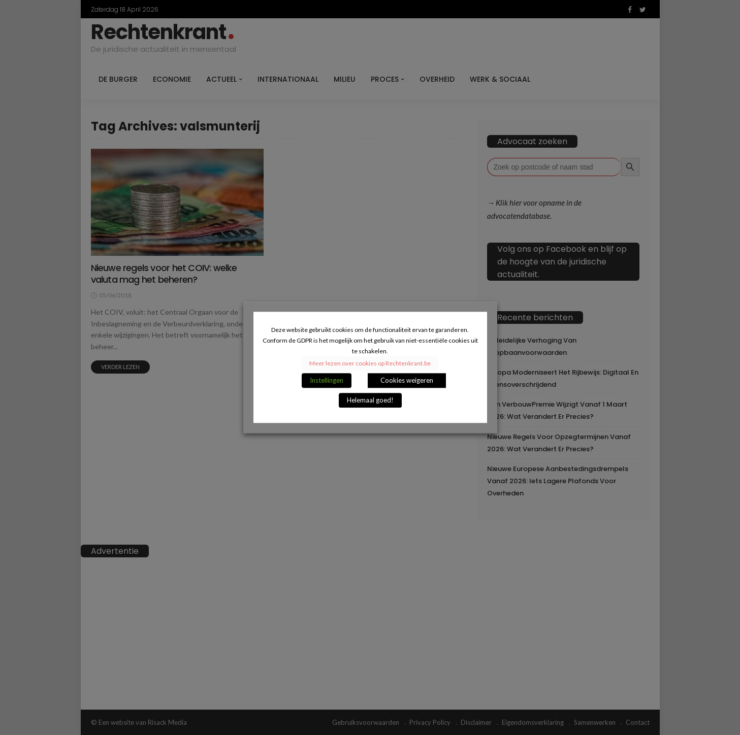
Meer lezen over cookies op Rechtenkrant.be (370, 364)
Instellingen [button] (326, 381)
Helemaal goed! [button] (370, 400)
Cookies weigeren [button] (406, 381)
